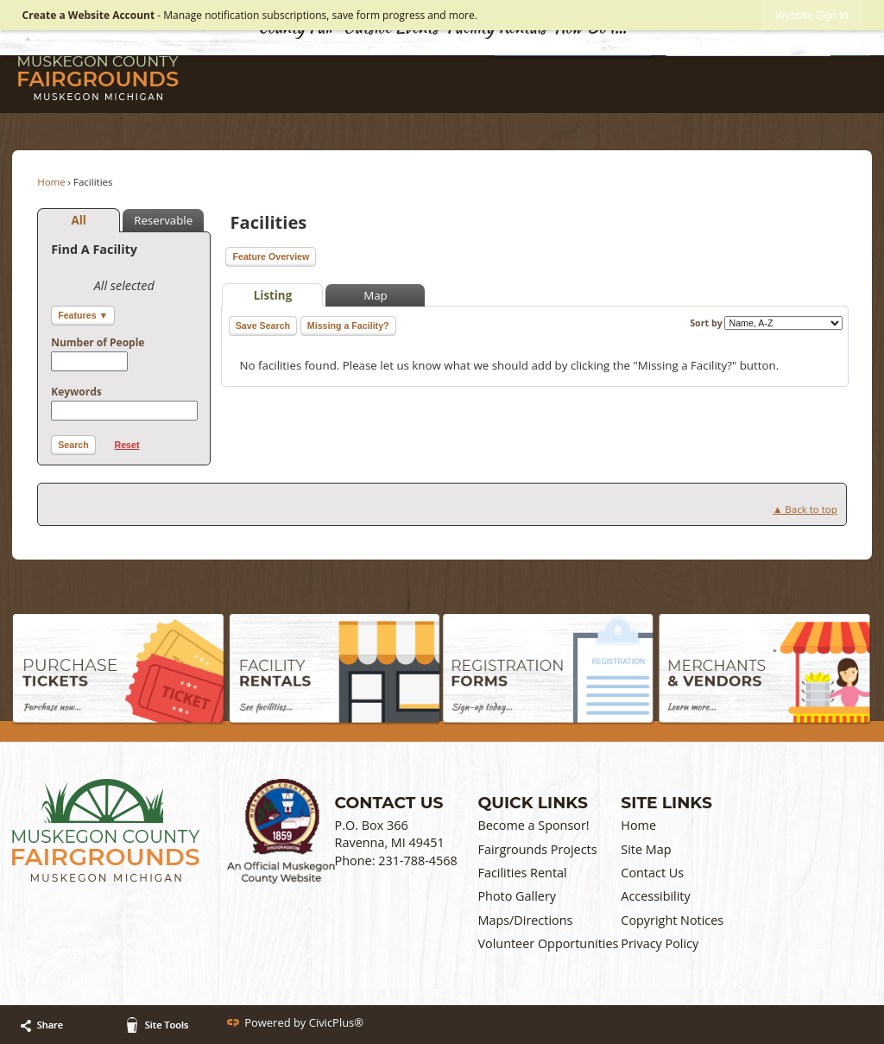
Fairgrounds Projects (537, 849)
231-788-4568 (418, 860)
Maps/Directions (524, 920)
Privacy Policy (659, 943)
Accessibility (655, 896)
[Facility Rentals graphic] (335, 669)
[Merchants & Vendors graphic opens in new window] (764, 669)
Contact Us (652, 872)
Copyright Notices (672, 920)
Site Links (666, 803)
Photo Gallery (516, 896)
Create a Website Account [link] (88, 15)
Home (51, 181)
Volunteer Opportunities (547, 943)
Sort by (766, 323)
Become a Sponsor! (533, 825)
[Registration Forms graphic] (548, 669)
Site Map (646, 849)
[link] (812, 15)
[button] (73, 445)
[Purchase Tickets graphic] (118, 669)
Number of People (97, 343)
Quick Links (532, 803)
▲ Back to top (805, 509)
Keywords (76, 392)
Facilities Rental (521, 872)
